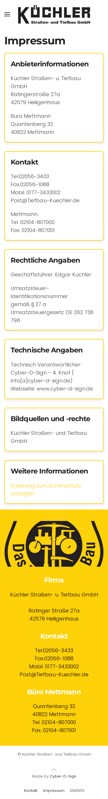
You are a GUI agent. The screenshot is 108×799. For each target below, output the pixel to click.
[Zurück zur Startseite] (54, 14)
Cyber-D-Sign (63, 776)
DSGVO (77, 790)
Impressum (54, 790)
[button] (7, 14)
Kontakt (30, 790)
